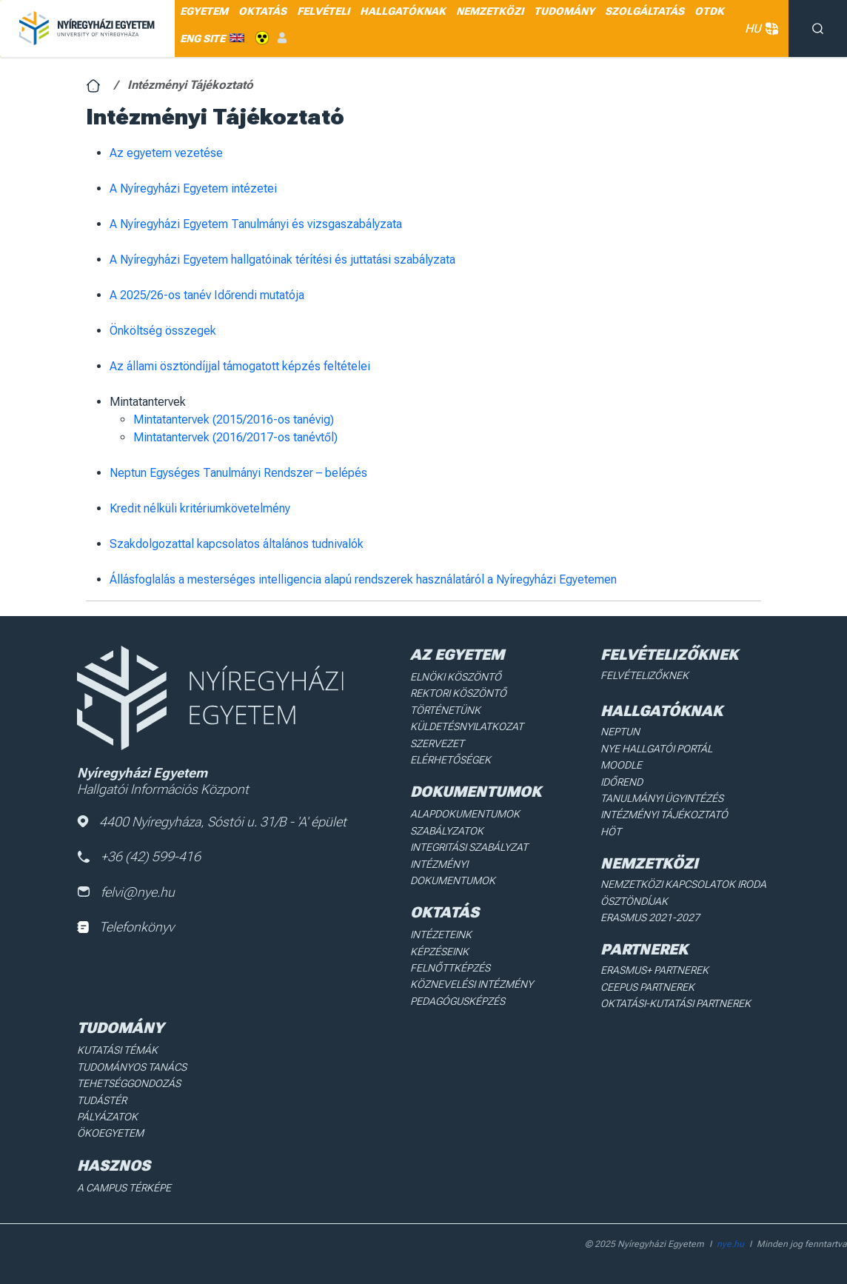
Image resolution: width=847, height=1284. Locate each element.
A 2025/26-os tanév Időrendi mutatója (207, 295)
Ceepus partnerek (647, 987)
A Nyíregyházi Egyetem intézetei (193, 188)
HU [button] (759, 29)
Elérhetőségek (450, 760)
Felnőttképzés (450, 968)
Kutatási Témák (117, 1050)
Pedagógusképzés (457, 1001)
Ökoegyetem (110, 1133)
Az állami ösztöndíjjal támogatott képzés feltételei (240, 366)
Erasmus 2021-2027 (650, 917)
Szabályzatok (446, 831)
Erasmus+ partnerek (654, 970)
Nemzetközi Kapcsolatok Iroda (683, 884)
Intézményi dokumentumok (452, 872)
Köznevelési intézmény (471, 984)
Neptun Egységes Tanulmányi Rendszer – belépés (238, 473)
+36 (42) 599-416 (139, 856)
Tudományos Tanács (132, 1067)
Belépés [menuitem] (282, 38)
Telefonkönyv (125, 926)
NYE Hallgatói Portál (656, 749)
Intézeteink (441, 934)
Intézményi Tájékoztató (664, 814)
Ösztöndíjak (634, 901)
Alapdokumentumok (465, 814)
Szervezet (437, 743)
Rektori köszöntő (458, 693)
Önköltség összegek (163, 331)
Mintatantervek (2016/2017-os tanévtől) (235, 437)
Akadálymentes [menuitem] (262, 38)
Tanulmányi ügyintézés (661, 798)
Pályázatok (107, 1117)
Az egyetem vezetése (166, 153)
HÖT (610, 831)
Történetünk (445, 710)
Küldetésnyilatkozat (466, 726)
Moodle (621, 765)
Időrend (621, 782)
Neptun (620, 732)
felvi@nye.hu (126, 892)
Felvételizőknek (644, 675)
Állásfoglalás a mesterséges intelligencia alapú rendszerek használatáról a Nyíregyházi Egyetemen (363, 579)
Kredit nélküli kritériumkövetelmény (200, 508)
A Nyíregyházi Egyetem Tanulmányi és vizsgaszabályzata (256, 224)
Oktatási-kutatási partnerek (675, 1003)
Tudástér (102, 1100)
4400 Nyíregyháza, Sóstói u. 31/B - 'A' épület (211, 821)
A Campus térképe (124, 1188)
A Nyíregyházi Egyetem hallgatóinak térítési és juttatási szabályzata (282, 260)
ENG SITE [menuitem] (202, 38)
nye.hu (730, 1244)
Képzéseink (439, 951)
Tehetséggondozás (129, 1083)
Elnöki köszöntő (455, 677)
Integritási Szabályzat (469, 847)
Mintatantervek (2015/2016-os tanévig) (233, 419)
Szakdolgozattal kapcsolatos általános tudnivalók (237, 544)
